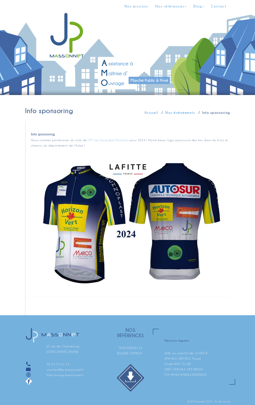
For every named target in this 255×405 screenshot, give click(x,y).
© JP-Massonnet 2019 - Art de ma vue (209, 401)
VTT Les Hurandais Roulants (108, 140)
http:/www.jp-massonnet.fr (65, 375)
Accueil (151, 112)
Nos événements (180, 112)
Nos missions (136, 6)
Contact (218, 6)
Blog (198, 6)
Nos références (170, 6)
